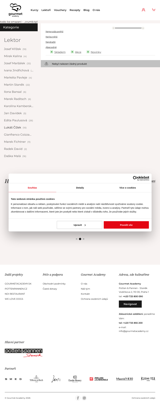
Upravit (80, 224)
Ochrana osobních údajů (94, 298)
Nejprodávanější (54, 31)
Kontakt (85, 293)
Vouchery (60, 10)
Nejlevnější (52, 36)
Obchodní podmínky (54, 283)
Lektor (12, 40)
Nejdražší (51, 42)
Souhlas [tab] (32, 187)
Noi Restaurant (15, 293)
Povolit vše (126, 224)
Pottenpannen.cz (16, 288)
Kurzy (34, 10)
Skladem (60, 52)
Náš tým (85, 288)
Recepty (75, 10)
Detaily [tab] (80, 187)
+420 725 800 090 (133, 296)
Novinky (96, 52)
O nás (96, 10)
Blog (86, 10)
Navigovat (130, 304)
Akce (78, 52)
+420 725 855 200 (133, 322)
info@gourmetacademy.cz (133, 331)
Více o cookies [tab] (127, 187)
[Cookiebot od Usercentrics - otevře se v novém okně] (135, 178)
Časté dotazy (50, 288)
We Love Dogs (14, 298)
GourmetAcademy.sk (18, 283)
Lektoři (46, 10)
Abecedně (51, 47)
